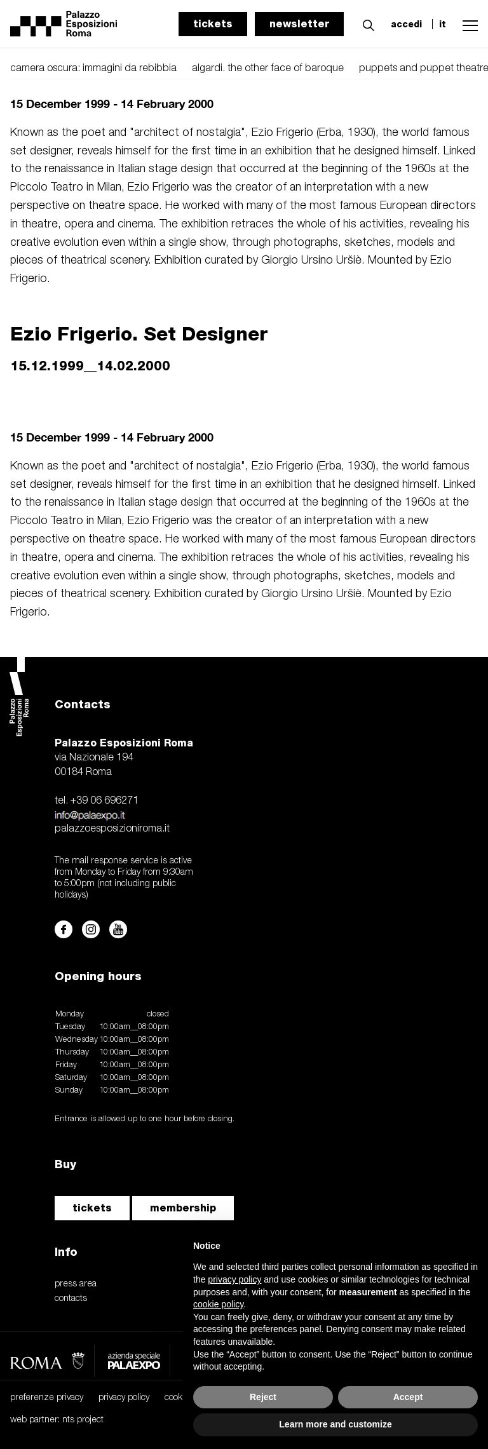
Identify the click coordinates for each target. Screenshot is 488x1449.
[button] (365, 23)
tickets (213, 24)
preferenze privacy (46, 1398)
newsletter (299, 24)
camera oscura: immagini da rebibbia (93, 68)
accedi (406, 24)
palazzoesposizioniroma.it (112, 829)
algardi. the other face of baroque (268, 68)
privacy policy (123, 1398)
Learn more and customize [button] (335, 1424)
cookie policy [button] (218, 1304)
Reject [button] (263, 1397)
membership (183, 1208)
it (442, 24)
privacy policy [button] (234, 1279)
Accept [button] (408, 1397)
